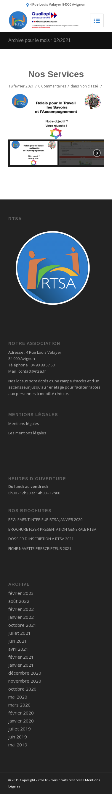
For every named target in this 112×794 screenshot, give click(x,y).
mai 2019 (17, 745)
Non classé (89, 86)
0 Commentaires (52, 86)
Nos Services (56, 74)
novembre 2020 (24, 681)
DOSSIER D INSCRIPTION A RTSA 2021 (40, 538)
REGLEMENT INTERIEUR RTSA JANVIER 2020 (45, 519)
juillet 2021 (19, 633)
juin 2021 (17, 641)
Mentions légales (23, 423)
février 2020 (21, 713)
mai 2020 (17, 697)
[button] (93, 102)
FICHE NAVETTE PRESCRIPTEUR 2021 (39, 548)
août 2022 (18, 601)
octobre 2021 (22, 625)
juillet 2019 (19, 729)
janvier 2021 (21, 665)
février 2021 (21, 657)
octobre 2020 (22, 689)
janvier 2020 (21, 721)
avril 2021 (18, 649)
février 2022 (21, 609)
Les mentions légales (27, 433)
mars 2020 (19, 705)
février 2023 (21, 593)
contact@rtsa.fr (32, 371)
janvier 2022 (21, 617)
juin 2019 (17, 737)
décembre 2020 (24, 673)
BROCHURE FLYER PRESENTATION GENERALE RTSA (52, 529)
